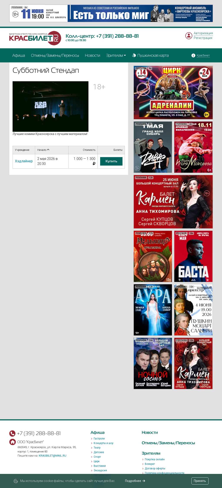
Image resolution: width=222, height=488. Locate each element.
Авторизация (203, 33)
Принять (200, 481)
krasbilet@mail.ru (52, 455)
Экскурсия (100, 470)
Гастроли (99, 438)
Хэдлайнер (24, 161)
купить (111, 161)
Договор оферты (155, 468)
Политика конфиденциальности (164, 473)
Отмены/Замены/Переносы (55, 55)
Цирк (97, 461)
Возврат (150, 463)
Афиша (18, 55)
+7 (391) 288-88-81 (117, 36)
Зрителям (114, 55)
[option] (111, 13)
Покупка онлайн (155, 459)
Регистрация (203, 38)
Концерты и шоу (103, 443)
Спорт (97, 456)
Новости (92, 55)
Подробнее (135, 481)
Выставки (100, 465)
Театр (97, 447)
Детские (99, 452)
